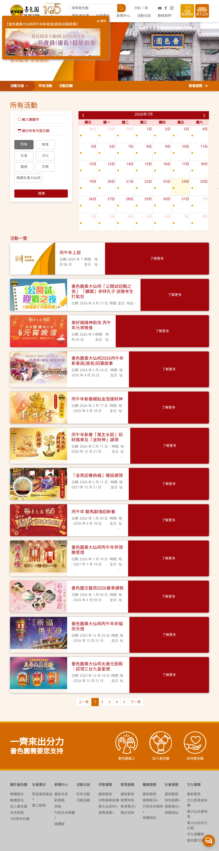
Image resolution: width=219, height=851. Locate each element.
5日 (93, 146)
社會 (24, 156)
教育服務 (127, 766)
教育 (45, 145)
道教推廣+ (106, 793)
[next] (204, 115)
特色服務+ (173, 781)
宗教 (45, 167)
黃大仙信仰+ (108, 787)
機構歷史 (17, 775)
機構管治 (17, 781)
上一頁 (83, 683)
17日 (185, 164)
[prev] (83, 115)
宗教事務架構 (108, 781)
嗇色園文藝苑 (197, 821)
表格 (57, 787)
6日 (112, 146)
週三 (143, 122)
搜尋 (41, 193)
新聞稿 (59, 781)
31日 (185, 199)
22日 (148, 181)
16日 (166, 164)
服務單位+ (173, 787)
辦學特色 (127, 781)
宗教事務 (105, 766)
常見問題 (17, 793)
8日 (149, 146)
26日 (92, 199)
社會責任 (39, 766)
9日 (167, 146)
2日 (167, 129)
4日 (205, 129)
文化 (45, 156)
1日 (149, 129)
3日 (186, 129)
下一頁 (135, 683)
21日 (129, 181)
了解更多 (193, 258)
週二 (125, 122)
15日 (148, 164)
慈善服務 (199, 86)
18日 (204, 164)
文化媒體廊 (195, 815)
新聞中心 (123, 16)
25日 (204, 181)
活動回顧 (66, 86)
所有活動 (45, 86)
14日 (129, 164)
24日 (185, 181)
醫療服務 (149, 766)
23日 (166, 181)
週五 (180, 122)
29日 (111, 129)
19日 (92, 181)
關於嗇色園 (18, 766)
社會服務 (171, 766)
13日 (111, 164)
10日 (185, 146)
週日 (87, 122)
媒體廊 (59, 805)
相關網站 (149, 799)
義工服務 (39, 786)
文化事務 (194, 766)
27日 (111, 199)
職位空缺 (127, 793)
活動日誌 (144, 16)
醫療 (24, 167)
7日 (130, 146)
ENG (138, 8)
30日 (129, 129)
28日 (92, 129)
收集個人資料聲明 (131, 843)
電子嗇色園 (176, 843)
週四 (162, 122)
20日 (111, 181)
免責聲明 (156, 843)
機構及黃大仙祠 (28, 178)
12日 (92, 164)
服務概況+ (150, 781)
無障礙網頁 (198, 843)
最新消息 (61, 775)
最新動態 (105, 775)
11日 (204, 146)
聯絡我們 (164, 16)
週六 (199, 122)
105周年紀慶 (20, 800)
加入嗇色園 (18, 787)
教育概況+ (128, 787)
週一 (106, 122)
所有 (24, 144)
